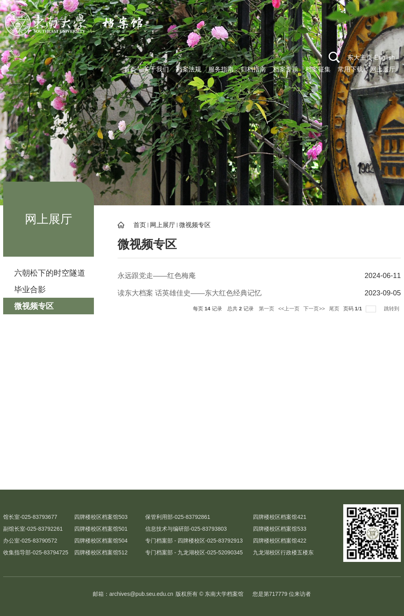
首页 (130, 69)
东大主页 (359, 57)
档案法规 (188, 69)
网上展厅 (382, 69)
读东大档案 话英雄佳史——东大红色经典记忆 (190, 293)
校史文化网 (38, 475)
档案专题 (285, 69)
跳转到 (392, 309)
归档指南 (253, 69)
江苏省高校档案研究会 (366, 475)
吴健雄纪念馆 (108, 475)
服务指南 (221, 69)
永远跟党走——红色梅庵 (157, 276)
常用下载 (350, 69)
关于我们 (156, 69)
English (384, 57)
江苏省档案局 (296, 475)
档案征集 (318, 69)
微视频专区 (195, 225)
